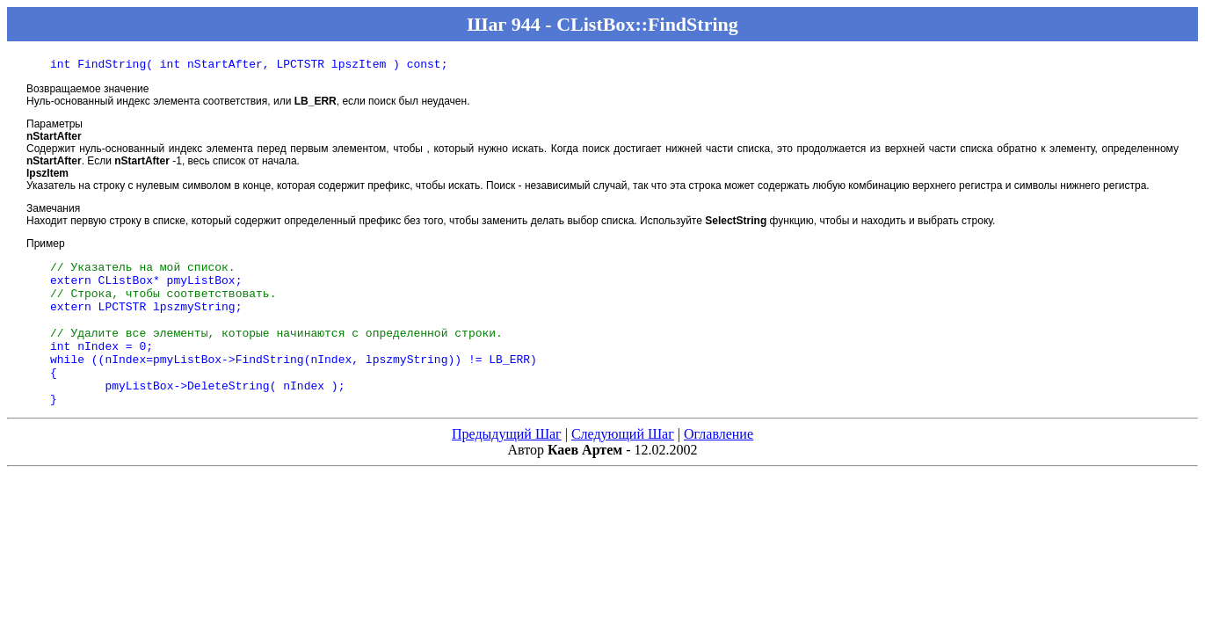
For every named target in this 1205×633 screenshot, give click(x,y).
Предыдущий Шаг (507, 465)
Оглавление (718, 465)
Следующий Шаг (622, 465)
